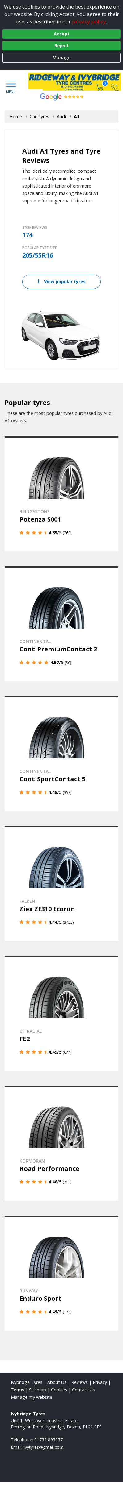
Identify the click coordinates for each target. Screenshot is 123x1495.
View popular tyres (61, 281)
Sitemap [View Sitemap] (37, 1390)
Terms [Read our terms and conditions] (17, 1390)
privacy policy (89, 21)
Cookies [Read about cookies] (59, 1390)
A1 (76, 116)
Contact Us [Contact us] (83, 1390)
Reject (61, 45)
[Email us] (44, 1447)
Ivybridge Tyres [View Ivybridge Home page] (26, 1382)
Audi (61, 116)
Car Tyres (39, 116)
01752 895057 (48, 1440)
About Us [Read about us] (56, 1382)
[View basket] (100, 87)
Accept (62, 34)
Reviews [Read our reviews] (79, 1382)
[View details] (61, 493)
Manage (62, 57)
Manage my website (31, 1397)
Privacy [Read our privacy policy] (100, 1382)
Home (15, 116)
